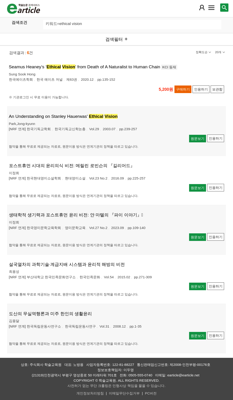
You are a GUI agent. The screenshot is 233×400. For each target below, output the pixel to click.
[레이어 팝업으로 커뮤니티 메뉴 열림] (211, 7)
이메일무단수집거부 (124, 393)
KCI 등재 (169, 67)
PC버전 (151, 393)
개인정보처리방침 (90, 393)
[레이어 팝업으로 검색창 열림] (224, 7)
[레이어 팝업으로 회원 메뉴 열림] (202, 7)
